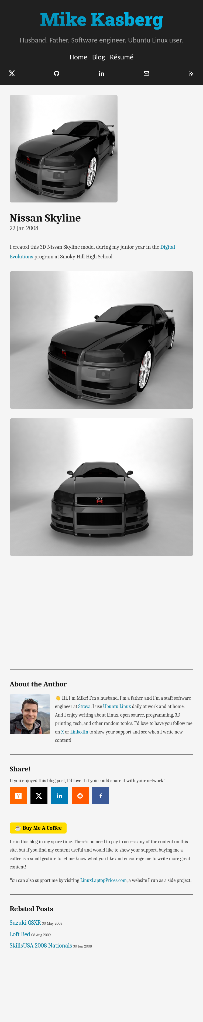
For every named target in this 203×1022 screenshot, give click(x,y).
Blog (98, 56)
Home (78, 56)
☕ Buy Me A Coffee (38, 828)
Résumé (121, 56)
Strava (84, 706)
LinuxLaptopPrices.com (103, 880)
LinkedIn (79, 732)
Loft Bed (20, 934)
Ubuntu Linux (117, 706)
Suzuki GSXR (25, 922)
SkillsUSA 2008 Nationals (41, 945)
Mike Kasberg (101, 18)
